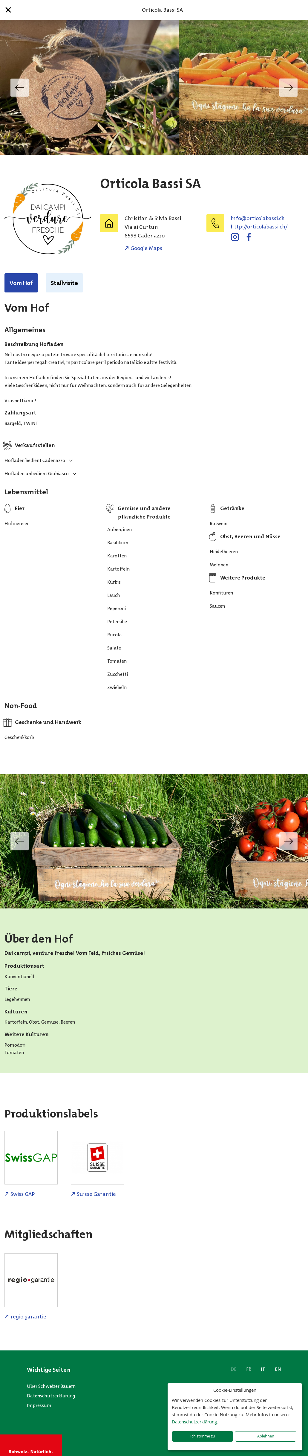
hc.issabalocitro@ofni (258, 218)
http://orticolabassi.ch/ (259, 226)
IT (263, 1369)
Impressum (39, 1405)
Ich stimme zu (202, 1436)
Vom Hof (21, 283)
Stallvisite (64, 283)
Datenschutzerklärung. (195, 1422)
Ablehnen (265, 1436)
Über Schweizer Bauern (51, 1386)
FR (248, 1369)
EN (278, 1369)
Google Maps (146, 248)
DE (234, 1369)
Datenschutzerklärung (51, 1396)
